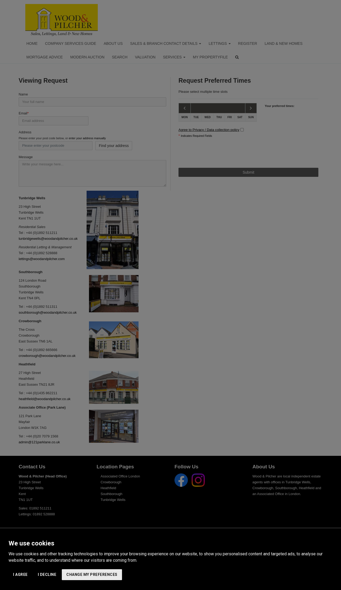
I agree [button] (20, 574)
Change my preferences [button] (91, 574)
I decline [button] (47, 574)
